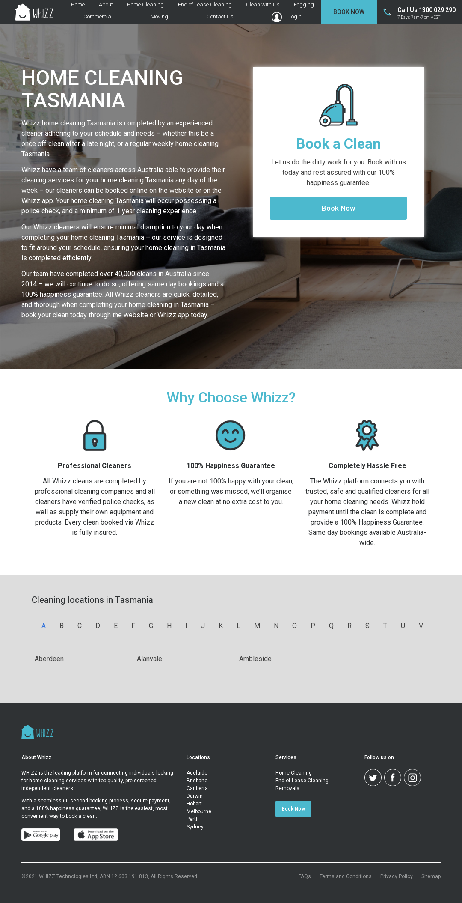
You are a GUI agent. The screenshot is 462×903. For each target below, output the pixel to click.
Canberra (197, 788)
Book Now (348, 12)
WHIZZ (29, 773)
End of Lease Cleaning (205, 5)
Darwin (195, 796)
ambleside (255, 659)
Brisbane (197, 781)
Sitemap (431, 876)
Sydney (195, 827)
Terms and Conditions (346, 876)
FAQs (305, 876)
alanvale (149, 659)
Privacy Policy (396, 876)
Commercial (98, 17)
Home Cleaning (145, 5)
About (106, 5)
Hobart (194, 804)
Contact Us (220, 17)
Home (78, 5)
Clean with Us (263, 5)
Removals (287, 788)
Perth (193, 819)
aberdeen (49, 659)
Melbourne (199, 811)
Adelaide (197, 773)
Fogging (304, 5)
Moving (159, 17)
